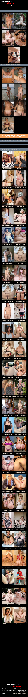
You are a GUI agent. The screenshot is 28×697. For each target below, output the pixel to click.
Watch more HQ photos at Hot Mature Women (14, 136)
